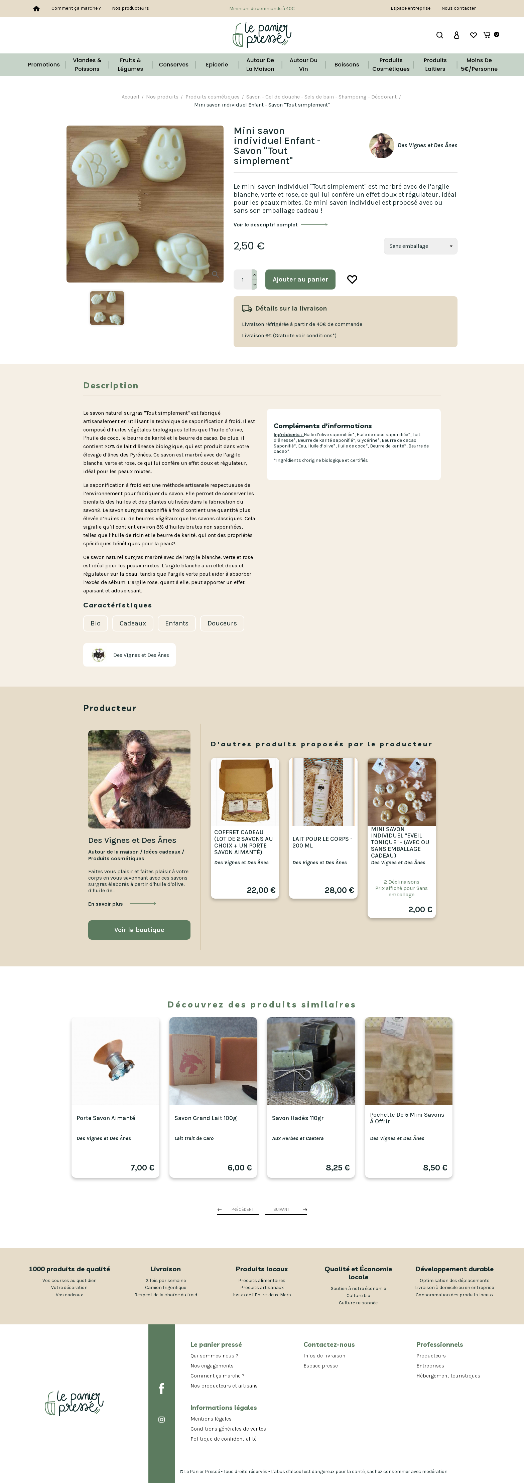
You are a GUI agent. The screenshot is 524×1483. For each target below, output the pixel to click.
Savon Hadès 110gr (298, 1118)
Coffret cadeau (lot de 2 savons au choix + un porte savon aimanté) (243, 842)
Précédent (243, 1209)
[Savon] (420, 246)
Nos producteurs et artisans (224, 1385)
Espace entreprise (410, 8)
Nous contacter (458, 8)
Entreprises (430, 1365)
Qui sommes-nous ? (214, 1355)
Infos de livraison (324, 1355)
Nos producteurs (130, 8)
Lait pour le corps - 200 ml (322, 842)
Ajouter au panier (300, 279)
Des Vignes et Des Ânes (241, 862)
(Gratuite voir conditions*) (305, 335)
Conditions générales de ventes (228, 1429)
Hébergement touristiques (448, 1375)
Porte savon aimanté (106, 1118)
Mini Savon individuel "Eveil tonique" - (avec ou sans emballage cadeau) (400, 842)
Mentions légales (211, 1419)
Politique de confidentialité (223, 1439)
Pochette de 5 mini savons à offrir (407, 1118)
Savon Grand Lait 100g (205, 1118)
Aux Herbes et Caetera (297, 1138)
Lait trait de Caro (194, 1138)
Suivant (281, 1209)
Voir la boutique (139, 930)
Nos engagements (212, 1365)
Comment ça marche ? (76, 8)
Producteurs (431, 1355)
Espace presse (320, 1365)
